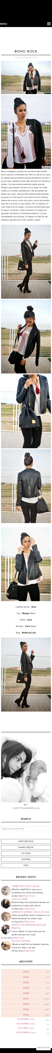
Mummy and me (26, 847)
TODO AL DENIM (19, 899)
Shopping (26, 859)
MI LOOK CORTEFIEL (21, 941)
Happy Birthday (26, 841)
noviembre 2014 (26, 1023)
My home (26, 853)
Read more (29, 896)
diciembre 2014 (26, 1019)
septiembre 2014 (25, 1032)
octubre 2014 (26, 1028)
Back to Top (43, 1048)
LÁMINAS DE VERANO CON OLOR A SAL (31, 912)
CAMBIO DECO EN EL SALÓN (25, 886)
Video (26, 865)
